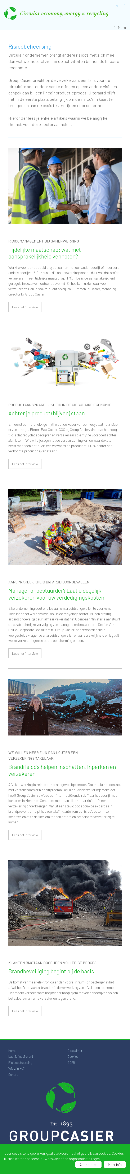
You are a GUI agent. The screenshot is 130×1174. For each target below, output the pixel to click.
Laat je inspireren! (20, 1056)
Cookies (73, 1056)
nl (117, 5)
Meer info (115, 1164)
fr (124, 5)
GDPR (71, 1062)
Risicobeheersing (20, 1062)
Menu (122, 27)
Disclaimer (75, 1050)
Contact (13, 1074)
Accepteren (88, 1164)
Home (12, 1050)
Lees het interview (25, 307)
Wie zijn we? (16, 1068)
